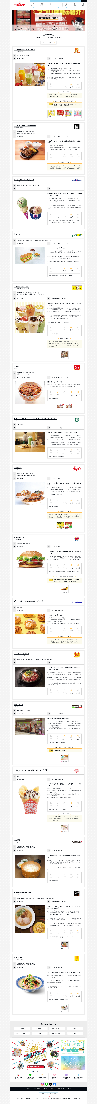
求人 (83, 5)
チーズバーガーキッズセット (67, 592)
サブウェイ (18, 234)
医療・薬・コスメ (56, 1033)
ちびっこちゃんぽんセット (66, 1011)
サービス (38, 1033)
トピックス (33, 5)
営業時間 (60, 1)
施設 (75, 5)
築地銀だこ (18, 468)
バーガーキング (19, 537)
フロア (41, 5)
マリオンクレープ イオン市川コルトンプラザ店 (30, 770)
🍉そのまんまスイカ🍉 (61, 116)
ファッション (21, 1028)
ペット (74, 1033)
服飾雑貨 (38, 1028)
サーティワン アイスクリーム (24, 180)
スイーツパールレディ (21, 287)
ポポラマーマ (18, 705)
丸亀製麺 (17, 840)
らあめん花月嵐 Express (22, 892)
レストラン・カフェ (56, 1028)
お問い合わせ (37, 1088)
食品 (74, 1028)
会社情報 (28, 1088)
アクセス (66, 1)
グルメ (66, 5)
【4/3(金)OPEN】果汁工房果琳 (24, 50)
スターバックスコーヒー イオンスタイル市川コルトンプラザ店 (35, 419)
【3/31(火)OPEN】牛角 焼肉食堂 (25, 126)
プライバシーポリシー (49, 1088)
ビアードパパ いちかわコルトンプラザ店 (28, 601)
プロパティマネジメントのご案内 (48, 1093)
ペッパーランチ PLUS (21, 654)
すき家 (16, 366)
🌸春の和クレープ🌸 (65, 831)
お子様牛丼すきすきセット (62, 410)
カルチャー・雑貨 (20, 1033)
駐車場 (71, 1)
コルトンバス (77, 1)
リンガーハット (19, 957)
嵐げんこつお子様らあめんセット (68, 948)
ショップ (50, 5)
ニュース (58, 5)
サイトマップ (61, 1088)
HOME (69, 1088)
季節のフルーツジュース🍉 (70, 116)
